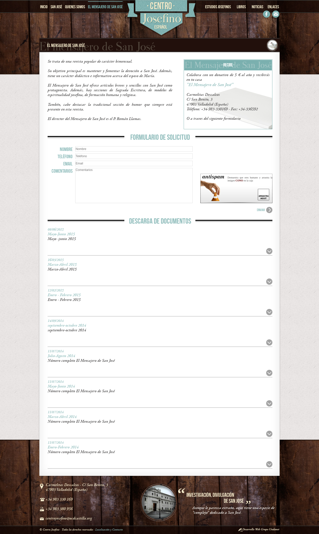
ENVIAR (261, 210)
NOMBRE (66, 149)
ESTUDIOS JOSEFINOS (218, 6)
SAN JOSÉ (56, 6)
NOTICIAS (257, 6)
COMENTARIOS (62, 171)
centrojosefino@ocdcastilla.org (69, 518)
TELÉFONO (65, 156)
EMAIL (68, 163)
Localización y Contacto (109, 530)
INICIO (44, 6)
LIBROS (241, 6)
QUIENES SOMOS (75, 6)
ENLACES (273, 6)
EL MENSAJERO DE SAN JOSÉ (105, 6)
